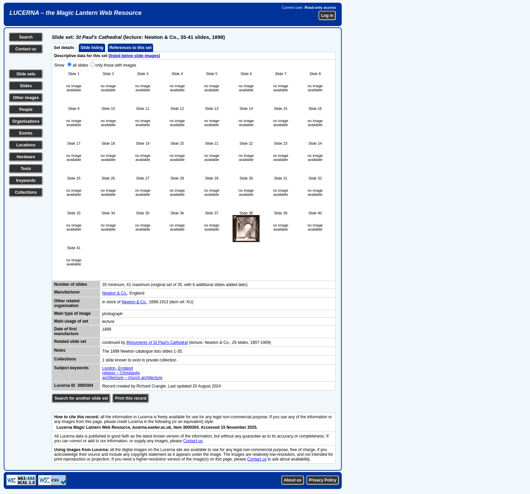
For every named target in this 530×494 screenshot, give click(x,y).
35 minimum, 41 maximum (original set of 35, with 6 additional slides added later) (174, 284)
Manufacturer (67, 292)
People (25, 109)
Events (25, 133)
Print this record (130, 398)
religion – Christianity (121, 373)
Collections (26, 192)
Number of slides (70, 284)
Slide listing (91, 47)
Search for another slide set (81, 398)
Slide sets (25, 74)
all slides (80, 65)
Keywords (25, 180)
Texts (26, 168)
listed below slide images (134, 55)
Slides (26, 86)
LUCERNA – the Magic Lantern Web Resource (75, 12)
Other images (26, 97)
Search (25, 37)
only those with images (115, 65)
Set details (64, 47)
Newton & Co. (114, 293)
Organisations (26, 121)
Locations (25, 145)
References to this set (131, 47)
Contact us (25, 49)
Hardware (26, 157)
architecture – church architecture (132, 377)
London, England (117, 368)
